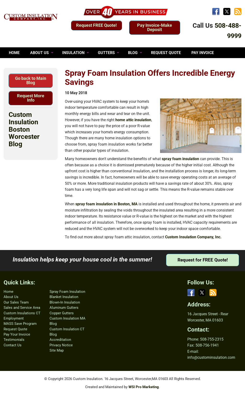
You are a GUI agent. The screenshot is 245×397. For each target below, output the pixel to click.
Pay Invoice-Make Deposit (154, 27)
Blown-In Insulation (65, 302)
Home (8, 291)
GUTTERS (106, 52)
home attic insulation (133, 120)
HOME (14, 52)
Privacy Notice (61, 345)
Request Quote (15, 329)
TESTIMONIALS (22, 63)
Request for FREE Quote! (203, 260)
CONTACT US (58, 63)
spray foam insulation (180, 159)
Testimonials (14, 339)
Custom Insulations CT (22, 313)
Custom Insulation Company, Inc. (193, 237)
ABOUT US (39, 52)
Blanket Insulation (64, 297)
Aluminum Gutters (64, 307)
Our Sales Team (16, 302)
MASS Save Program (20, 323)
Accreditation (60, 339)
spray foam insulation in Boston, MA (106, 204)
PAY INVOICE (202, 52)
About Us (11, 297)
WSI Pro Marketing (143, 387)
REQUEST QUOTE (166, 52)
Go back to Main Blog (30, 80)
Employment (14, 318)
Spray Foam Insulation (67, 291)
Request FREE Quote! (96, 25)
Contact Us (13, 345)
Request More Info (30, 98)
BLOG (133, 52)
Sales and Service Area (22, 307)
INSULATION (73, 52)
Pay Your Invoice (17, 334)
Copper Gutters (62, 313)
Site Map (57, 350)
